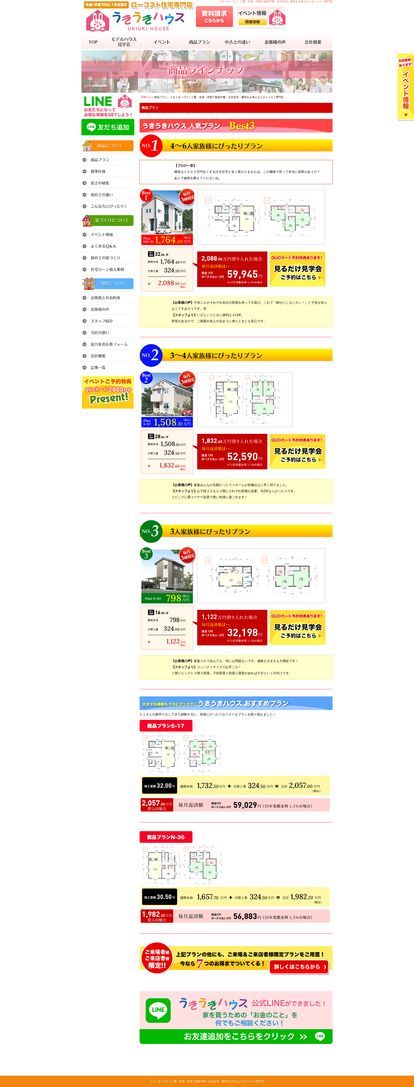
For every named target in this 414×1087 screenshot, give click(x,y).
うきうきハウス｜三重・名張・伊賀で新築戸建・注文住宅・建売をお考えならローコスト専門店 (207, 1081)
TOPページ (147, 97)
